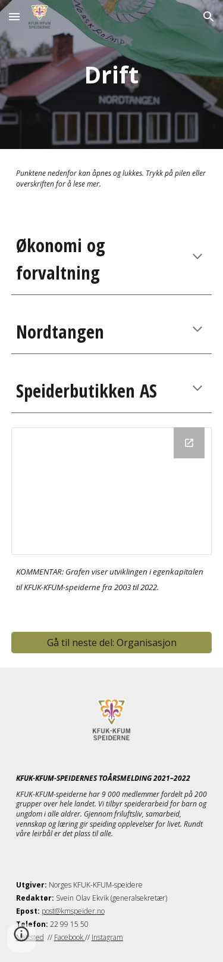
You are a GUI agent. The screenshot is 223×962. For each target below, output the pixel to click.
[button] (14, 16)
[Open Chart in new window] (189, 442)
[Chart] (111, 491)
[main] (111, 74)
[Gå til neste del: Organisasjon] (112, 642)
